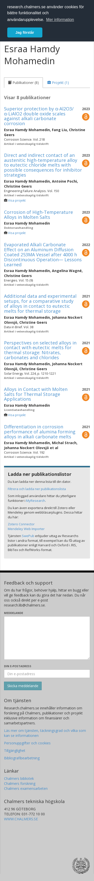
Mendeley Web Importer (26, 529)
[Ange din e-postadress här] (47, 673)
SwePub (28, 536)
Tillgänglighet (14, 750)
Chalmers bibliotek (19, 778)
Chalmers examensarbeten (26, 788)
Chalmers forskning (19, 783)
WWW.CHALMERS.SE (21, 819)
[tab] (23, 82)
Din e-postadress (17, 666)
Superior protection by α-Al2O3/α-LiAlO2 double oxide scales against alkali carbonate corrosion (39, 116)
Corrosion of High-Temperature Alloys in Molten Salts (38, 214)
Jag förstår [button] (25, 32)
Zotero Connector (21, 524)
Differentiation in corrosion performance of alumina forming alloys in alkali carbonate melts (39, 432)
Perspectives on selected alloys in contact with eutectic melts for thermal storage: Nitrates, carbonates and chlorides (40, 350)
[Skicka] (23, 686)
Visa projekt (17, 200)
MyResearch (35, 500)
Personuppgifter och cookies (27, 743)
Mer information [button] (60, 19)
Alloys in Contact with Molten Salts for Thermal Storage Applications (35, 394)
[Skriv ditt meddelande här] (47, 638)
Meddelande (13, 613)
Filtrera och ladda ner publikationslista (37, 489)
